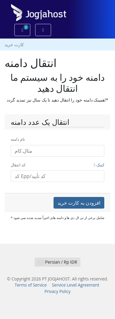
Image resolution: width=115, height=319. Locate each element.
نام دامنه (18, 139)
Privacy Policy (58, 291)
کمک (99, 165)
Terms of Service (31, 285)
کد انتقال (57, 165)
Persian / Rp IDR (57, 262)
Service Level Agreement (75, 285)
